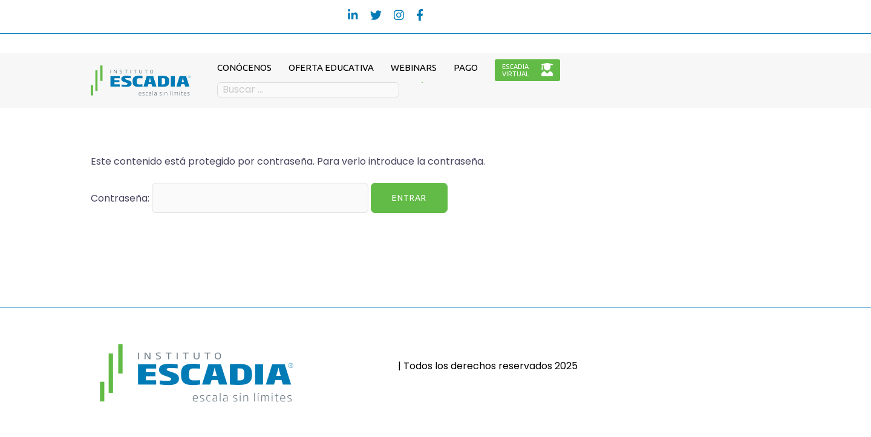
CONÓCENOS (244, 67)
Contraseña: (229, 198)
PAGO (466, 67)
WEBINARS (414, 67)
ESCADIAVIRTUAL (527, 70)
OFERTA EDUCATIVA (331, 67)
